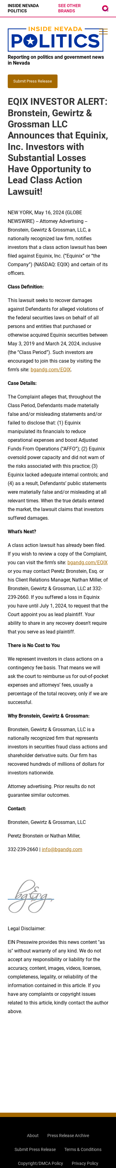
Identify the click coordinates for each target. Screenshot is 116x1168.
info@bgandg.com (62, 849)
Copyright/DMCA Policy (40, 1163)
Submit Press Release (35, 1149)
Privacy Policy (85, 1163)
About (33, 1135)
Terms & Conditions (82, 1149)
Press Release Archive (68, 1135)
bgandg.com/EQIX (51, 370)
